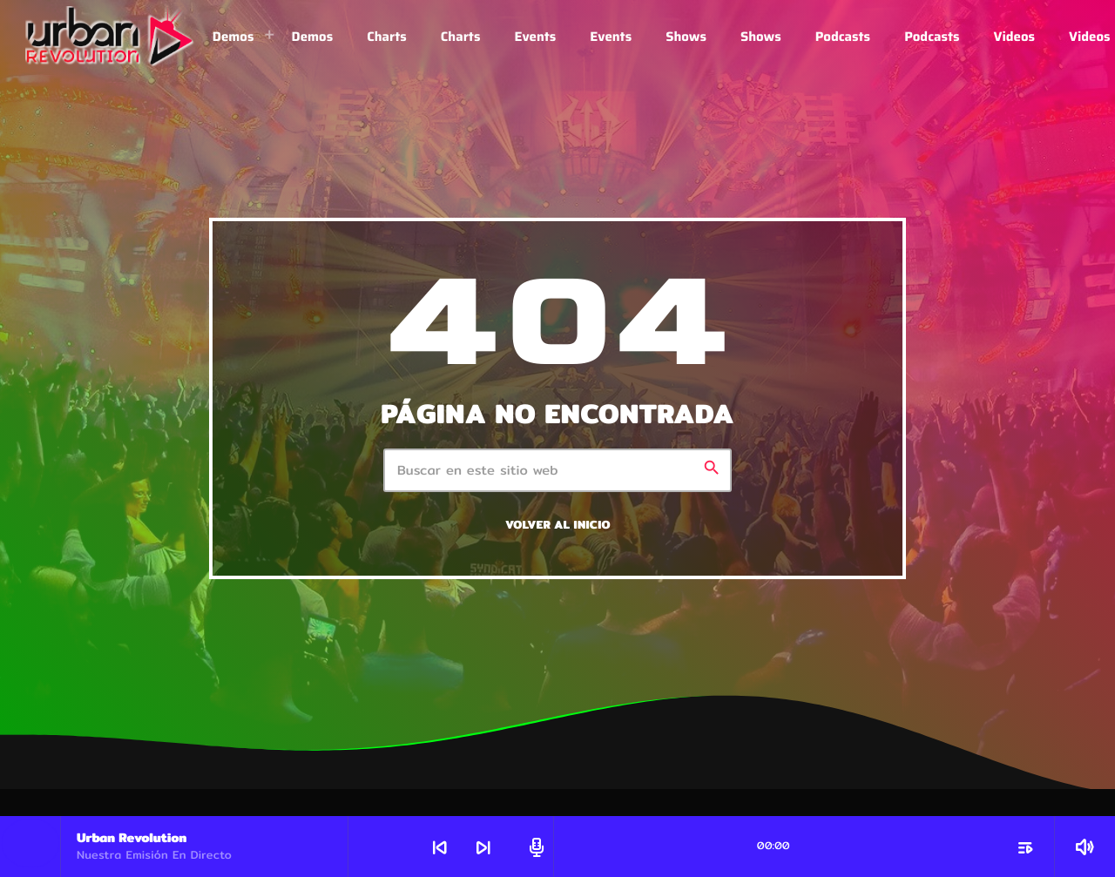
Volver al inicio (558, 525)
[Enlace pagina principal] (110, 36)
